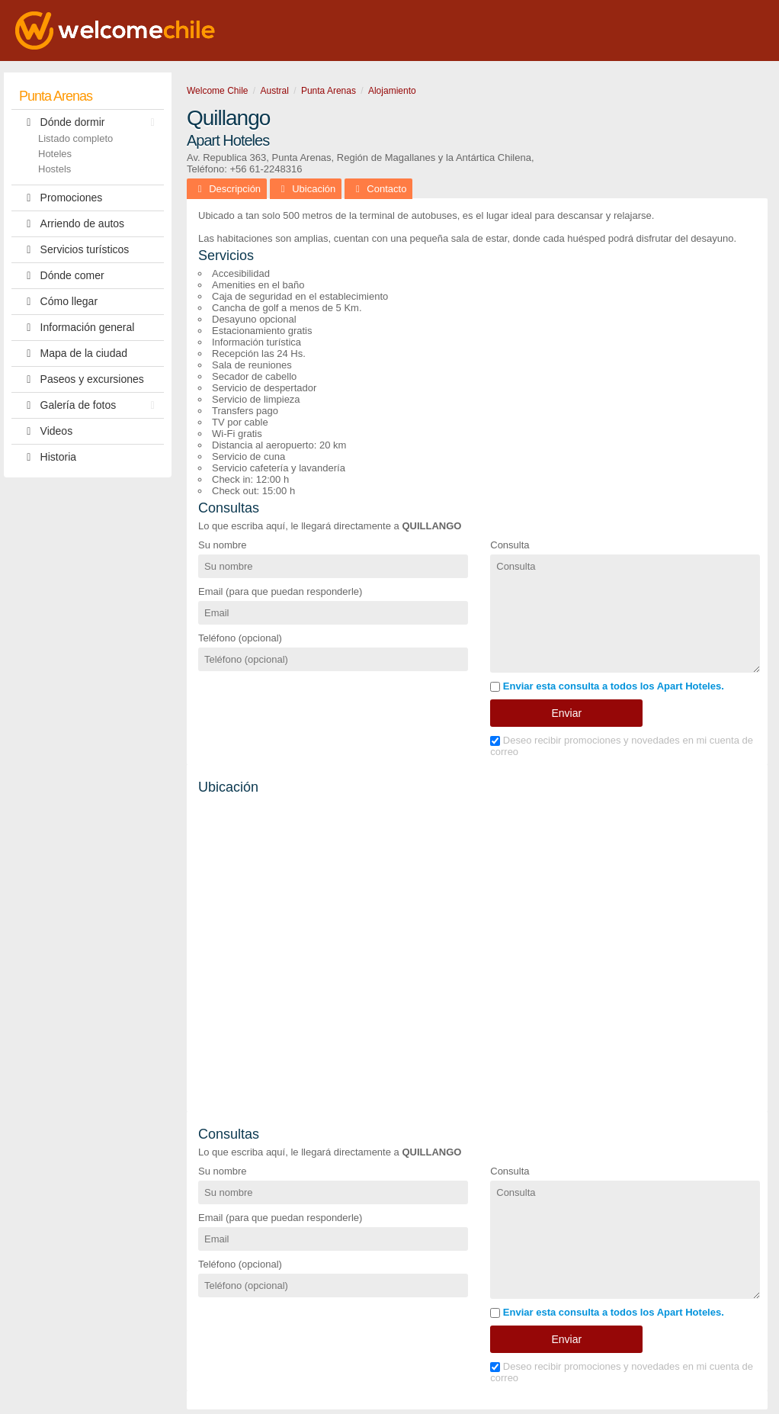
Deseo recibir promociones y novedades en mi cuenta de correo (621, 745)
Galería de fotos (90, 405)
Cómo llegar (58, 302)
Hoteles (55, 153)
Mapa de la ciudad (73, 353)
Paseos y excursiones (81, 379)
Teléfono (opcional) (240, 638)
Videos (45, 431)
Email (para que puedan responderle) (280, 591)
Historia (47, 457)
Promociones (60, 198)
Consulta (509, 545)
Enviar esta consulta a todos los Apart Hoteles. (607, 686)
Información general (76, 328)
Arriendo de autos (71, 224)
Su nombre (222, 545)
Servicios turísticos (74, 250)
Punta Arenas (55, 96)
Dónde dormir (90, 122)
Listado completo (75, 138)
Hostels (54, 169)
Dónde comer (61, 276)
